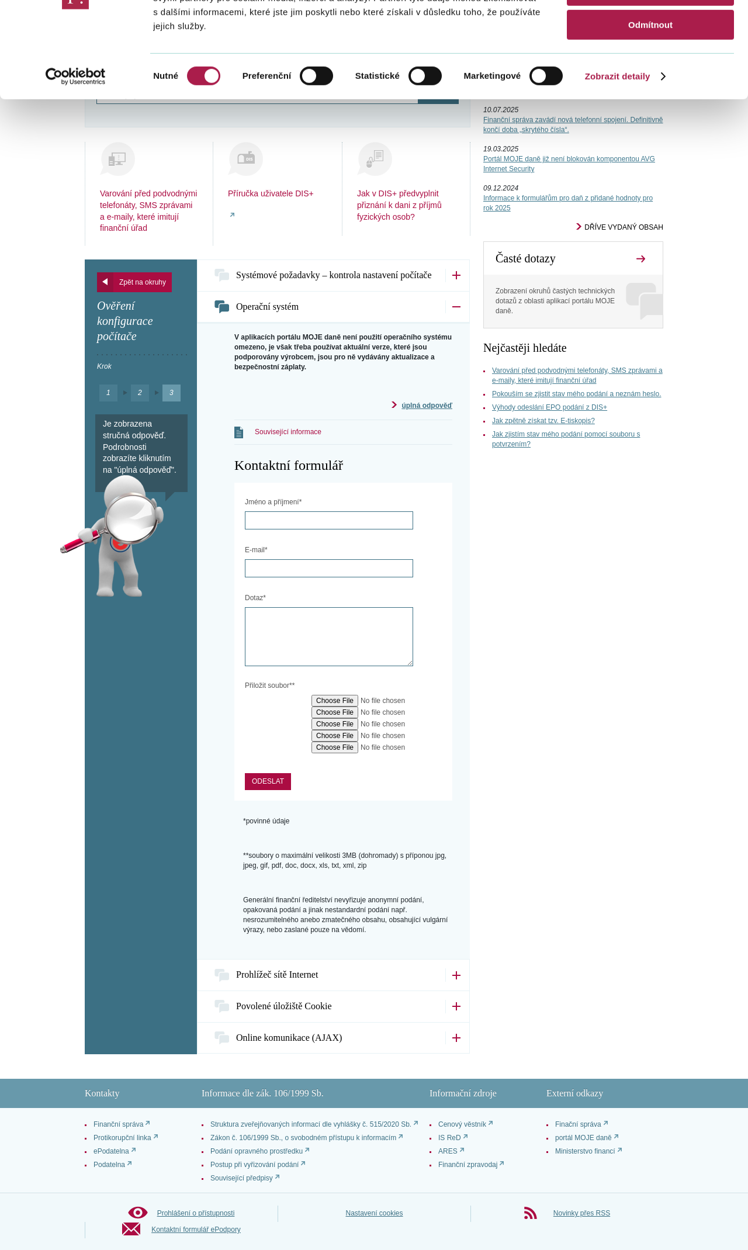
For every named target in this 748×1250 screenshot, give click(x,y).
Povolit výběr (650, 63)
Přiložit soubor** (270, 685)
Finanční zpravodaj (467, 1165)
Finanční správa (118, 1124)
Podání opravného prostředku (256, 1151)
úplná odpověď (426, 405)
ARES (448, 1151)
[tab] (333, 275)
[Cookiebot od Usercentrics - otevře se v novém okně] (76, 149)
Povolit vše (650, 29)
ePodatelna (111, 1151)
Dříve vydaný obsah (623, 227)
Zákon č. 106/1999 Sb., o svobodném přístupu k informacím (303, 1138)
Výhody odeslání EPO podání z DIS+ (549, 407)
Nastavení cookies (374, 1213)
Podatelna (109, 1165)
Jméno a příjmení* (273, 502)
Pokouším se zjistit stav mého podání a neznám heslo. (576, 394)
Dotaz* (255, 598)
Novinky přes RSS (581, 1213)
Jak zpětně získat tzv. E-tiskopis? (543, 421)
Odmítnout (650, 97)
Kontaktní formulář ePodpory (196, 1229)
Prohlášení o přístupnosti (196, 1213)
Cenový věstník (462, 1124)
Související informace (288, 432)
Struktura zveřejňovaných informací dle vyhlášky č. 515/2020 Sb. (310, 1124)
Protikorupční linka (122, 1138)
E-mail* (256, 550)
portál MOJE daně (583, 1138)
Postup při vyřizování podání (254, 1165)
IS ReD (449, 1138)
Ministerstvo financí (585, 1151)
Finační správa (578, 1124)
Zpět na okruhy (142, 282)
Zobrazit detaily (617, 149)
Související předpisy (241, 1178)
